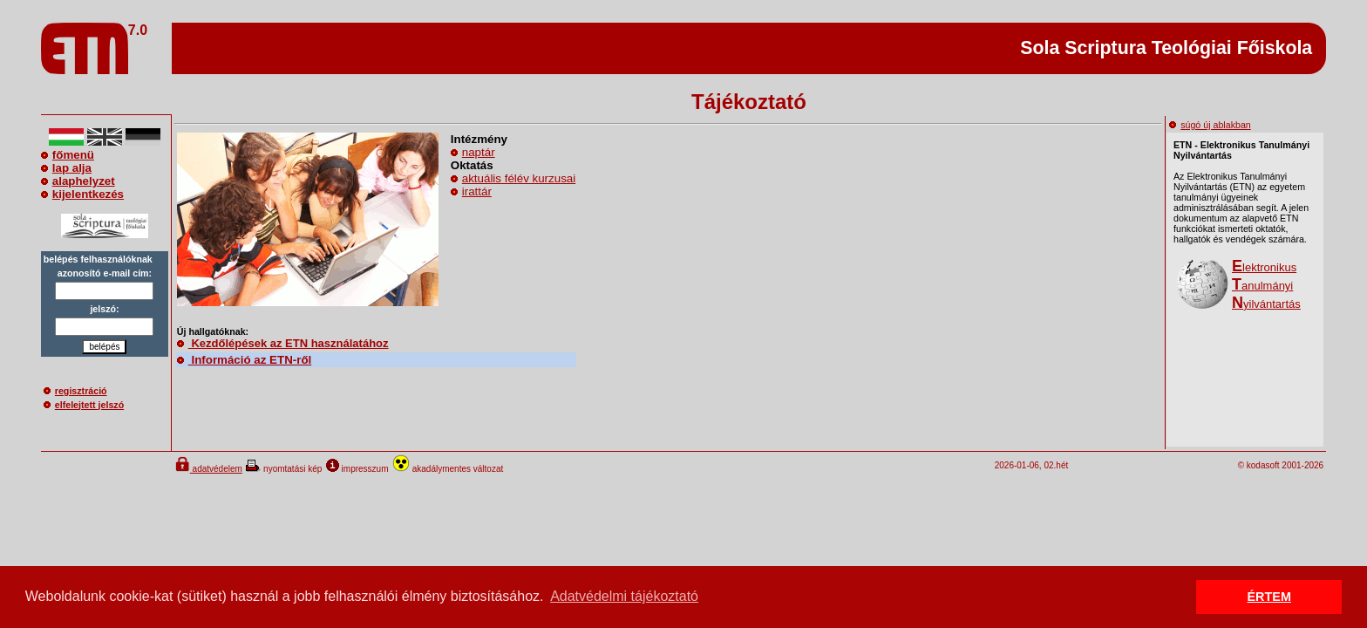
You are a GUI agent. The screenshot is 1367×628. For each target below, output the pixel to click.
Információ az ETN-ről (244, 359)
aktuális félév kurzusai (518, 178)
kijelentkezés (82, 194)
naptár (478, 152)
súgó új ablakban (1210, 124)
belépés (104, 347)
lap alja (66, 167)
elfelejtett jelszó (84, 404)
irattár (477, 191)
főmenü (67, 154)
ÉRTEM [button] (1269, 597)
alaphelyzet (78, 181)
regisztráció (75, 391)
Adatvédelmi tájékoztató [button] (624, 596)
